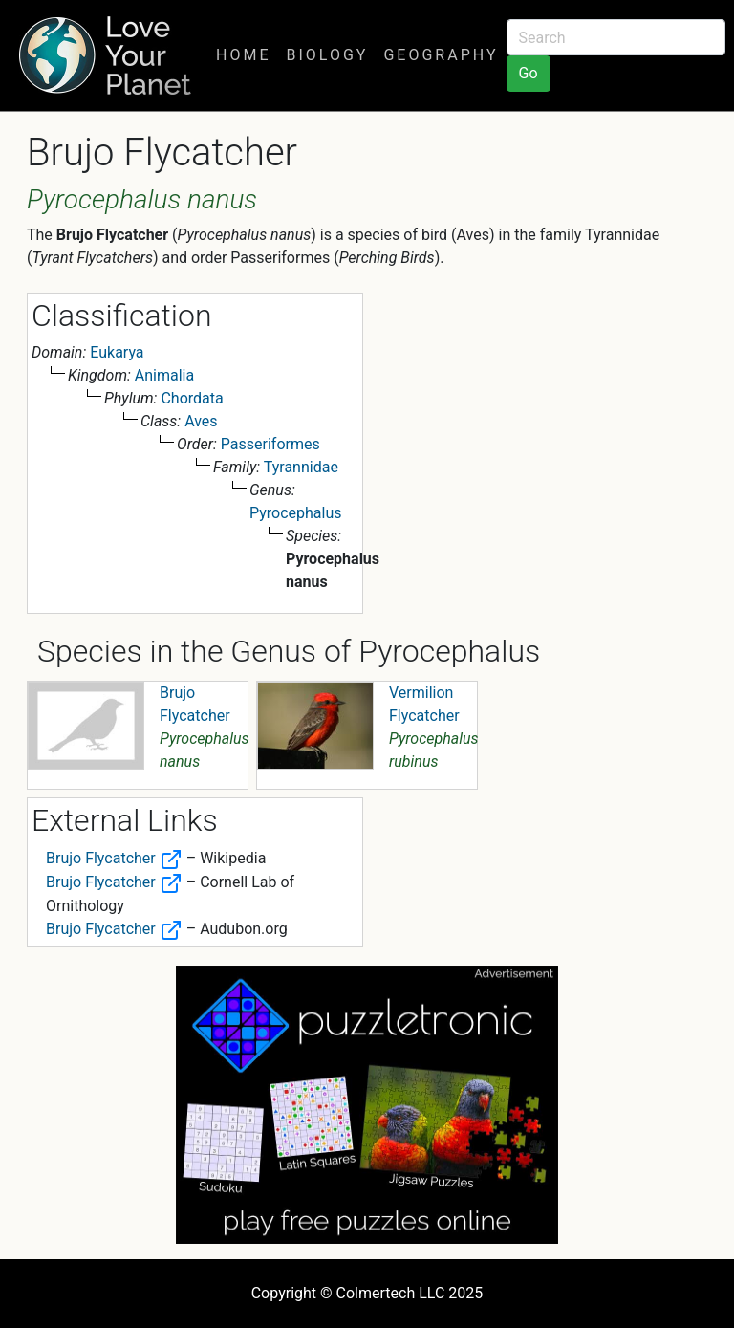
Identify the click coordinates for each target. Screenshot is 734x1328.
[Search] (616, 37)
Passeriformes (270, 444)
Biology (327, 55)
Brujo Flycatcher (114, 858)
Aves (200, 421)
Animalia (164, 375)
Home (243, 55)
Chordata (192, 398)
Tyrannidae (301, 467)
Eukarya (116, 352)
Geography (440, 55)
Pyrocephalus (295, 513)
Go (528, 73)
